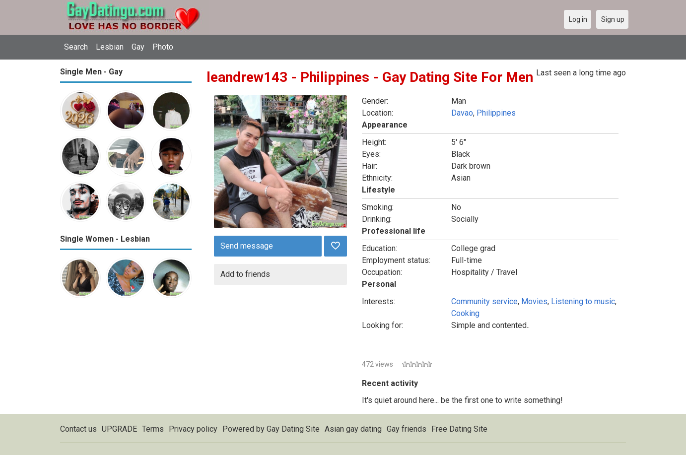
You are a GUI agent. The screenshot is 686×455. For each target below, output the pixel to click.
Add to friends (245, 274)
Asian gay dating (353, 429)
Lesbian (110, 47)
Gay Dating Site (293, 429)
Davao (462, 113)
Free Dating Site (459, 429)
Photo (162, 47)
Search (76, 47)
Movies (534, 301)
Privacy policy (193, 429)
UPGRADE (119, 429)
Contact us (78, 429)
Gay (138, 47)
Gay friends (406, 429)
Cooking (465, 313)
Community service (484, 301)
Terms (153, 429)
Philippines (496, 113)
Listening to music (583, 301)
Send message (246, 246)
